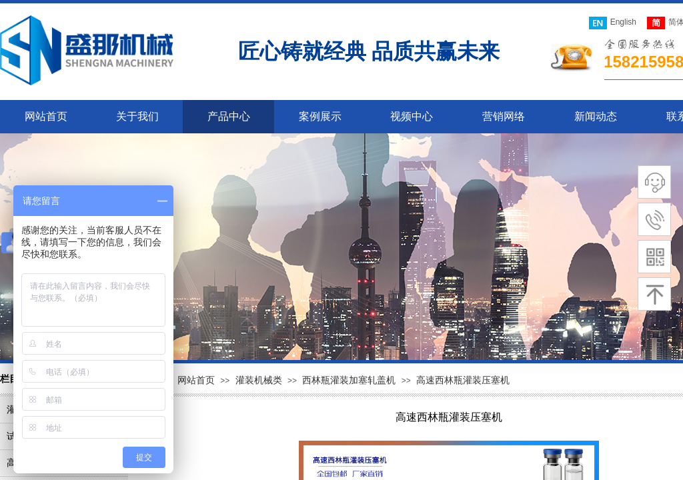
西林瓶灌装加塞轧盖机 (349, 380)
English (612, 23)
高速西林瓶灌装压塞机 (463, 380)
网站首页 (196, 380)
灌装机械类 (258, 380)
